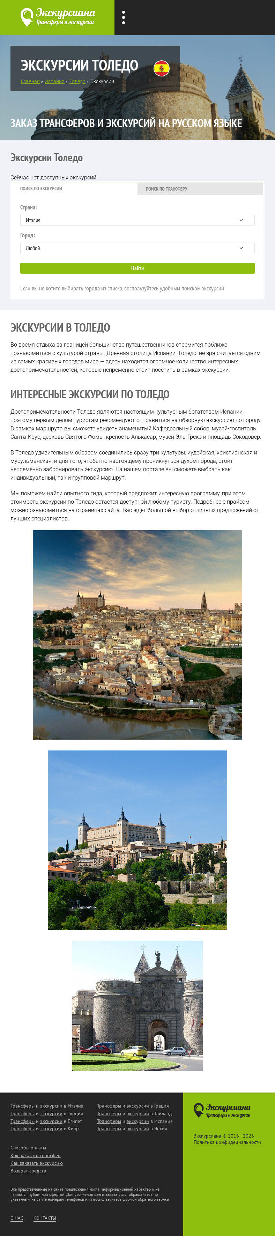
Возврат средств (28, 1171)
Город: (137, 242)
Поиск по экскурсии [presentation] (41, 188)
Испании (231, 411)
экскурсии (51, 1106)
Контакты (45, 1218)
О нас (16, 1218)
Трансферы (22, 1106)
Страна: (137, 214)
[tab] (75, 189)
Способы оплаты (28, 1148)
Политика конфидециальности (227, 1142)
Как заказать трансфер (35, 1155)
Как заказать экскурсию (36, 1163)
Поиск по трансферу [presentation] (166, 189)
